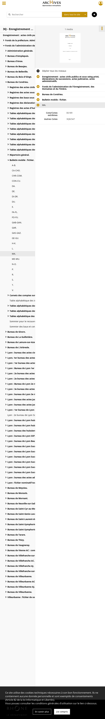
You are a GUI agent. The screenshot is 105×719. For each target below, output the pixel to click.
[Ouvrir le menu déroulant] (4, 3)
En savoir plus (42, 711)
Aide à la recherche (18, 19)
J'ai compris (62, 711)
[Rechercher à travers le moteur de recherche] (36, 14)
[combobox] (74, 14)
